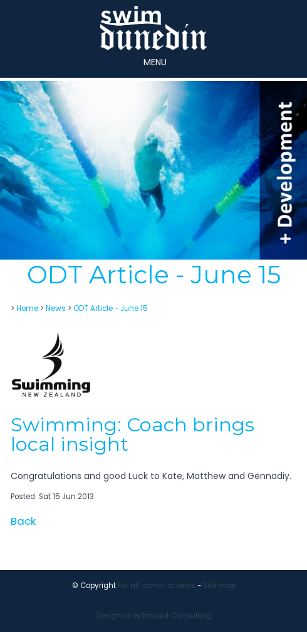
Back (23, 521)
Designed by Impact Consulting (153, 616)
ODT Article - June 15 (110, 308)
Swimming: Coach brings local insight (132, 434)
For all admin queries (156, 586)
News (56, 308)
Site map (219, 586)
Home (27, 308)
